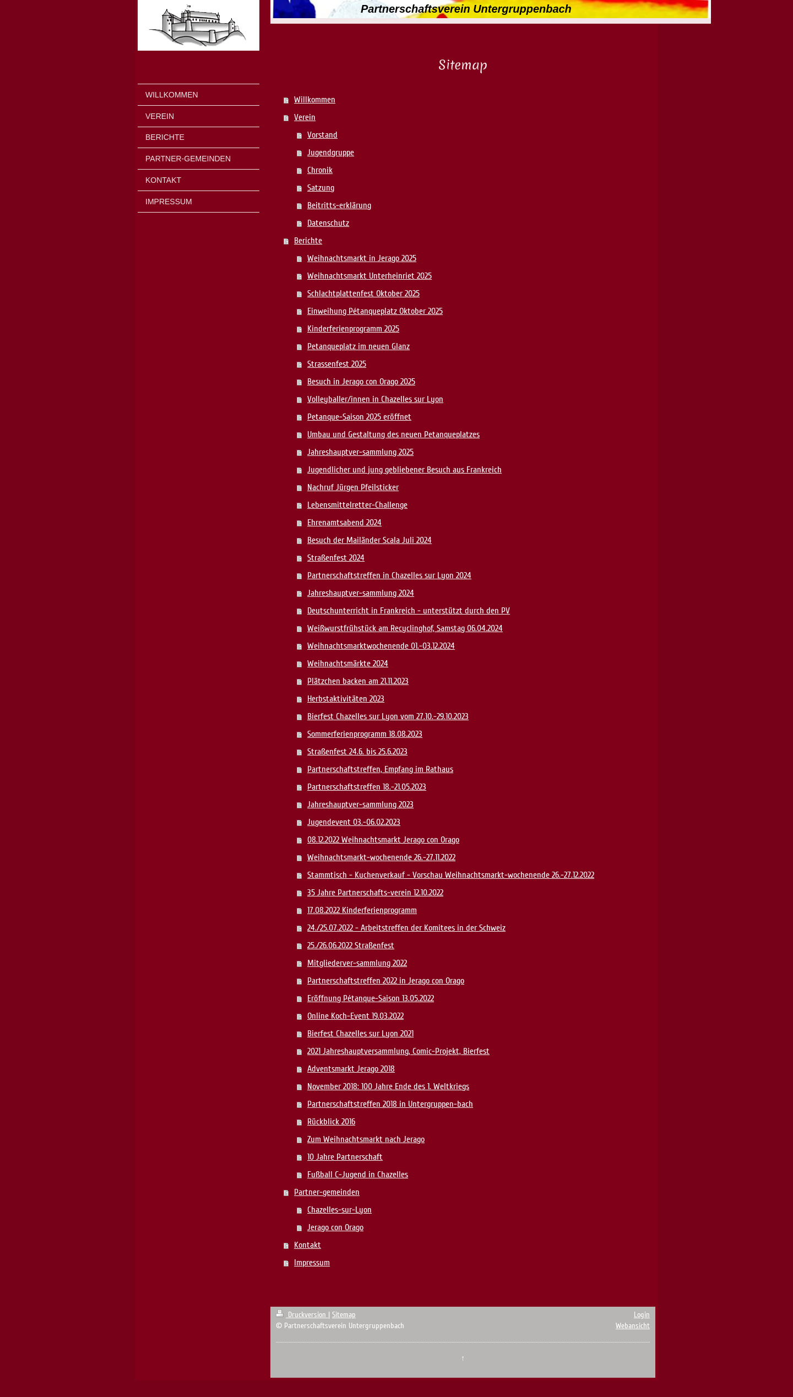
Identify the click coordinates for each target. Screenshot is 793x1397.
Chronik (320, 170)
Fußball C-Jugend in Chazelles (357, 1174)
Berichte (308, 240)
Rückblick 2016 (331, 1121)
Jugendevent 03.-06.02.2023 (353, 822)
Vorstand (322, 134)
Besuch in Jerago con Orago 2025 (361, 381)
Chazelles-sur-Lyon (339, 1209)
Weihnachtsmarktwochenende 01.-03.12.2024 (381, 645)
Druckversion (302, 1314)
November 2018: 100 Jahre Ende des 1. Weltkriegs (388, 1086)
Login (642, 1314)
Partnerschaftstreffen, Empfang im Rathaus (380, 769)
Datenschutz (328, 223)
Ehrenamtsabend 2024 (344, 522)
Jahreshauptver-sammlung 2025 (360, 452)
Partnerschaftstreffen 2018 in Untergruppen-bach (390, 1104)
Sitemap (344, 1314)
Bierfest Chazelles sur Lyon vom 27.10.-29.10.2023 (388, 716)
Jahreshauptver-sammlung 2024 (360, 593)
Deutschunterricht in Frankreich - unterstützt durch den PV (408, 610)
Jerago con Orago (335, 1227)
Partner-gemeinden (327, 1192)
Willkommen (314, 99)
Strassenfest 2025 (336, 363)
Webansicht (633, 1325)
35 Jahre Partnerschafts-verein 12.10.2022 (375, 892)
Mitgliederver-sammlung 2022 (357, 963)
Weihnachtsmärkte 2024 (347, 663)
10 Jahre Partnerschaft (345, 1156)
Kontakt (307, 1245)
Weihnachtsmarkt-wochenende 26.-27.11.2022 (381, 857)
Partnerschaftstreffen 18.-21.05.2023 (366, 786)
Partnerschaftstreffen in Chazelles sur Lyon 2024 (389, 575)
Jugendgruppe (330, 152)
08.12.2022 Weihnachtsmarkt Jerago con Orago (383, 839)
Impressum (312, 1262)
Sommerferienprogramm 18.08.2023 (364, 734)
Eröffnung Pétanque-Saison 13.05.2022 (370, 998)
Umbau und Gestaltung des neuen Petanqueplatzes (393, 434)
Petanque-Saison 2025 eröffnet (359, 416)
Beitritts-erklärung (339, 205)
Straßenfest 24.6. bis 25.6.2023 (357, 751)
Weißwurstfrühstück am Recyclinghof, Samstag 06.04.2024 (405, 628)
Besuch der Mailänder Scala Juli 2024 (369, 540)
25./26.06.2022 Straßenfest (350, 945)
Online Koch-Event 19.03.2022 (355, 1015)
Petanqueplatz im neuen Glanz (358, 346)
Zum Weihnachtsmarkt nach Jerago (366, 1139)
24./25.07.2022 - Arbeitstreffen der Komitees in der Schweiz (406, 927)
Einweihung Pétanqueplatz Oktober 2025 (375, 311)
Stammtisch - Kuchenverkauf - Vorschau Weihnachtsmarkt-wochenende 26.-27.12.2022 (450, 874)
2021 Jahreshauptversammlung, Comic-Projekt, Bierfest (398, 1051)
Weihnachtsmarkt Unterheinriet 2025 (369, 275)
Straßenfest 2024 (336, 557)
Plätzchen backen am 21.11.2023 (358, 681)
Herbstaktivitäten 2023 (345, 698)
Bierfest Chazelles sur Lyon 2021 (360, 1033)
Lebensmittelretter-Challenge (357, 504)
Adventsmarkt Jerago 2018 (351, 1068)
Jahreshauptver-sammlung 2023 (360, 804)
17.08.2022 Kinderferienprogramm (362, 910)
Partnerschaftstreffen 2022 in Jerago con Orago (385, 980)
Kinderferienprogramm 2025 (353, 328)
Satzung (320, 187)
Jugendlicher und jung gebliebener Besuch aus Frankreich (404, 469)
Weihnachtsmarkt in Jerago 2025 (361, 258)
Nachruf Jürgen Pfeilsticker (353, 487)
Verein (305, 117)
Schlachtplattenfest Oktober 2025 (363, 293)
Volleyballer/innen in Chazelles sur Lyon (375, 399)
